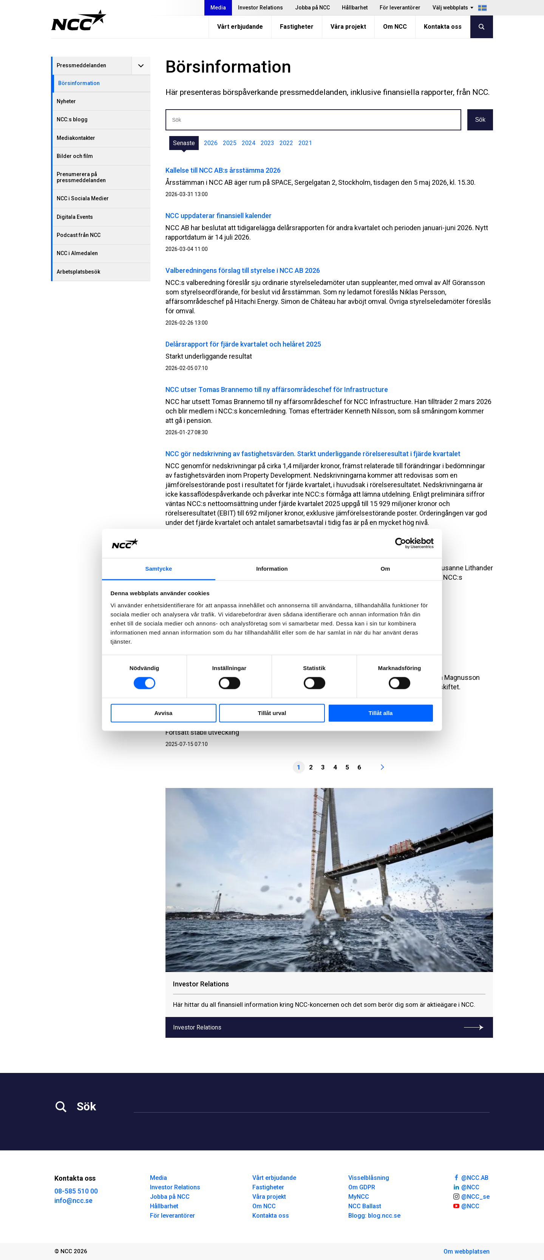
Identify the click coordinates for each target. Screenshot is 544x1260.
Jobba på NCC (312, 8)
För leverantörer (400, 8)
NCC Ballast (364, 1206)
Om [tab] (385, 568)
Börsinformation (79, 83)
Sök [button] (480, 119)
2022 (286, 143)
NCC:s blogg (72, 119)
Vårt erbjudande (240, 26)
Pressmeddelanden (81, 65)
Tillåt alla (381, 713)
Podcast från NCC (78, 235)
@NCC (466, 1187)
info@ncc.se (73, 1200)
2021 (305, 143)
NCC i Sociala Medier (83, 198)
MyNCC (358, 1196)
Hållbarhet (355, 8)
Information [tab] (272, 568)
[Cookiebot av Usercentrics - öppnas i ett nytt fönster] (401, 543)
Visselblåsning (368, 1177)
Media (218, 8)
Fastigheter (297, 26)
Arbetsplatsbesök (78, 272)
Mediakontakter (76, 138)
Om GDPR (361, 1187)
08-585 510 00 (76, 1191)
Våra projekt (348, 26)
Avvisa (164, 713)
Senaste (184, 143)
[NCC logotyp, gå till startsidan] (79, 20)
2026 (211, 143)
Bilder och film (75, 156)
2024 (248, 143)
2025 (229, 143)
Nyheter (66, 101)
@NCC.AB (470, 1177)
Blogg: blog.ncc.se (374, 1215)
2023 (267, 143)
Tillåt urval (272, 713)
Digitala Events (75, 217)
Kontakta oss (443, 26)
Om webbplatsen (467, 1251)
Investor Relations (260, 8)
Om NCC (395, 26)
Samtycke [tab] (158, 568)
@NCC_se (471, 1196)
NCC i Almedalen (77, 253)
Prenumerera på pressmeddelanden (81, 177)
